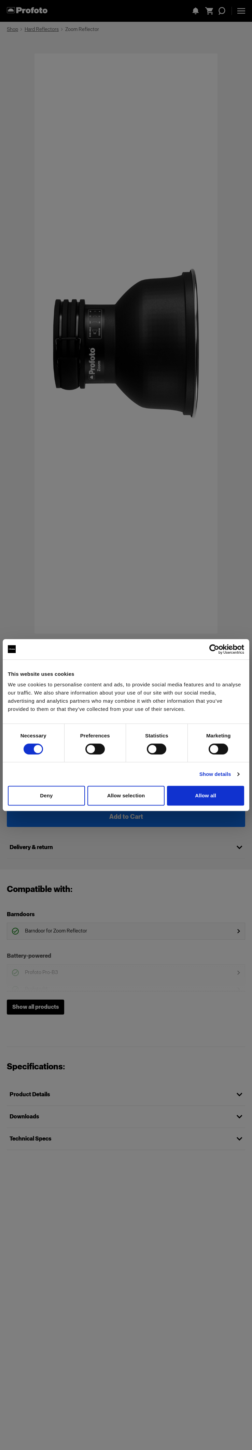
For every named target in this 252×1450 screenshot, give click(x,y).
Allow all (205, 795)
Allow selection (126, 795)
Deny (46, 795)
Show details (215, 774)
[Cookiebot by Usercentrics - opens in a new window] (214, 649)
